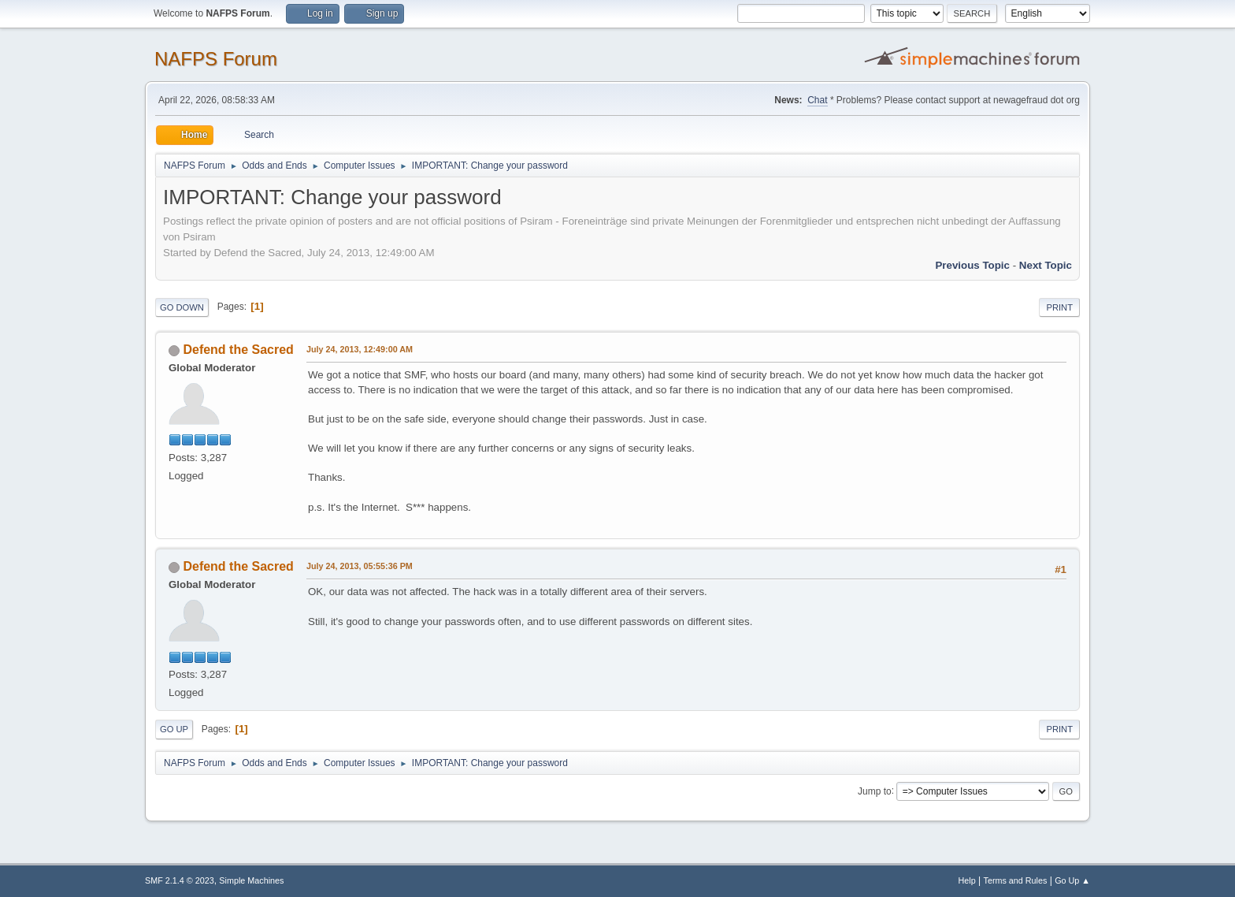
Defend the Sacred (238, 349)
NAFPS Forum (215, 58)
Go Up (174, 729)
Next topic (1045, 265)
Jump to (875, 790)
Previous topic (972, 265)
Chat (817, 100)
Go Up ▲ (1072, 880)
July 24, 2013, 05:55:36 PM (359, 566)
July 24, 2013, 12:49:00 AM (359, 349)
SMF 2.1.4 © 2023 (179, 880)
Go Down (182, 307)
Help (967, 880)
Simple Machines (251, 880)
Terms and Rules (1016, 880)
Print (1059, 307)
